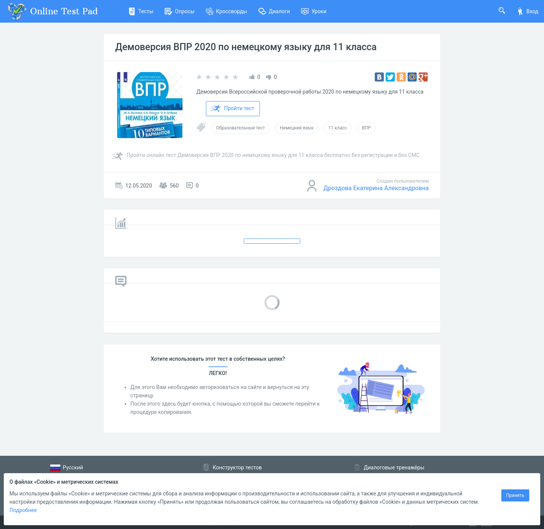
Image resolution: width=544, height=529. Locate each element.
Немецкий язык (297, 128)
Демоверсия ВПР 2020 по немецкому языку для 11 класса (246, 47)
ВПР (366, 128)
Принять (515, 495)
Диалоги (274, 11)
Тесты (140, 11)
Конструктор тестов (237, 467)
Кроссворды (226, 11)
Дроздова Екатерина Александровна (376, 188)
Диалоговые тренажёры (394, 467)
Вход (527, 11)
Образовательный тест (240, 128)
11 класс (337, 128)
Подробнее (23, 510)
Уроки (313, 11)
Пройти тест (232, 109)
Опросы (180, 11)
